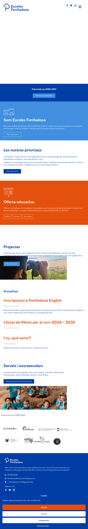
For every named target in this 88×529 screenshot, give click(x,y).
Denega (44, 514)
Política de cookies (43, 526)
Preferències (44, 520)
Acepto (44, 507)
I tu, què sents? (17, 337)
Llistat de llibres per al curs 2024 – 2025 (39, 322)
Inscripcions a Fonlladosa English (33, 300)
